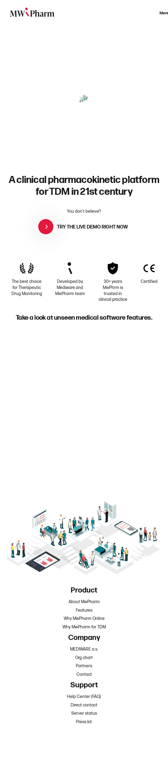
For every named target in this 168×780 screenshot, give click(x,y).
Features (84, 610)
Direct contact (84, 705)
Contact (84, 674)
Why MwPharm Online (84, 618)
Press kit (84, 721)
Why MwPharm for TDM (84, 627)
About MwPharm (84, 601)
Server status (84, 713)
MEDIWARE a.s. (84, 649)
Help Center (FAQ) (84, 696)
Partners (84, 665)
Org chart (84, 657)
